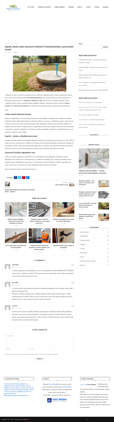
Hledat (81, 44)
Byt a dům (31, 7)
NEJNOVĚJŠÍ (94, 236)
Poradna (94, 249)
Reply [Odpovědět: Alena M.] (72, 306)
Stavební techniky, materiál (94, 261)
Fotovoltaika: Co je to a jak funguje (92, 102)
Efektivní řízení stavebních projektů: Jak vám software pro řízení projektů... (39, 247)
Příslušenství (94, 253)
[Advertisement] (57, 25)
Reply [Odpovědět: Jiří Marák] (72, 265)
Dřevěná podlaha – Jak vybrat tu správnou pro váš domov (86, 182)
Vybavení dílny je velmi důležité (91, 115)
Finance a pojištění (44, 7)
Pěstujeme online (94, 240)
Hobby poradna (59, 7)
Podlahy (94, 245)
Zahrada (105, 7)
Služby (88, 7)
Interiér (71, 7)
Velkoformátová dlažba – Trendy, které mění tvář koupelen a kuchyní (15, 221)
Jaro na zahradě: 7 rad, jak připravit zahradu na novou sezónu (87, 205)
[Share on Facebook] (15, 177)
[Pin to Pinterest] (23, 177)
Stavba (96, 7)
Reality (79, 7)
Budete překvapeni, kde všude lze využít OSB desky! (93, 90)
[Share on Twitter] (19, 177)
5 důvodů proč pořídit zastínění (97, 120)
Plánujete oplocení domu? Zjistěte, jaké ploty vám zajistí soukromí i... (40, 221)
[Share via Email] (27, 177)
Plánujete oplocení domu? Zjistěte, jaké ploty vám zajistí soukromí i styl (87, 194)
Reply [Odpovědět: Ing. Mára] (72, 282)
